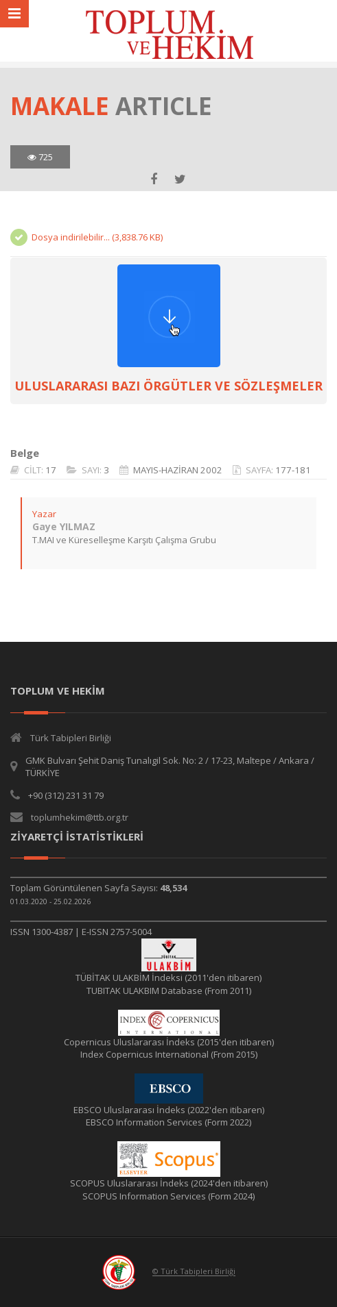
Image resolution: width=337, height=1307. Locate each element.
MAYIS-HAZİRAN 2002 (177, 470)
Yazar (44, 514)
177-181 (293, 470)
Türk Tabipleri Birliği (70, 738)
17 (50, 470)
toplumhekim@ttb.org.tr (79, 817)
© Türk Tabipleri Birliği (193, 1272)
